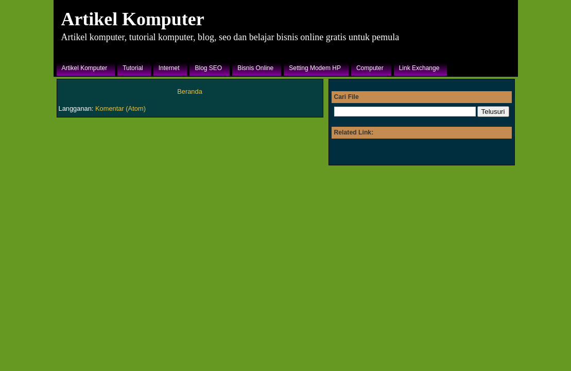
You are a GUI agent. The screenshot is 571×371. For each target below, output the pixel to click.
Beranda (189, 91)
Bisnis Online (255, 68)
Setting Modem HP (315, 68)
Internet (169, 68)
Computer (370, 68)
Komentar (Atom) (120, 108)
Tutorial (133, 68)
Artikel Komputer (132, 19)
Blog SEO (208, 68)
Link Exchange (419, 68)
